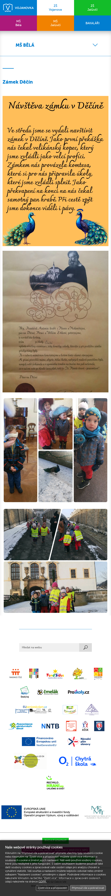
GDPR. (42, 881)
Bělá (18, 23)
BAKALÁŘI (93, 23)
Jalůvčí (92, 7)
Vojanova (55, 7)
